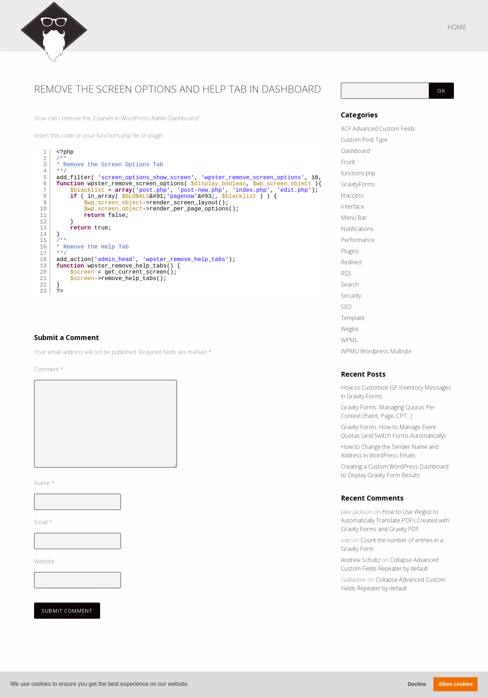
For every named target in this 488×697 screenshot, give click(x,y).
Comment (49, 382)
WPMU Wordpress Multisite (376, 351)
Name (44, 495)
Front (348, 162)
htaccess (352, 195)
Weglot (349, 329)
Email (43, 535)
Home (456, 27)
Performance (358, 240)
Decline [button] (417, 684)
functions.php (358, 173)
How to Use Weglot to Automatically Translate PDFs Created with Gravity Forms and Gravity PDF (395, 520)
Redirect (351, 262)
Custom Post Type (364, 140)
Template (353, 318)
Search (350, 284)
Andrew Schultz (360, 560)
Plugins (350, 251)
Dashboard (355, 151)
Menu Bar (354, 218)
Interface (352, 206)
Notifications (357, 229)
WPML (349, 340)
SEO (346, 307)
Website (44, 573)
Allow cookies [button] (455, 684)
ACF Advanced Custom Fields (378, 129)
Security (351, 295)
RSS (346, 273)
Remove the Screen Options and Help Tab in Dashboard (150, 95)
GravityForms (358, 184)
